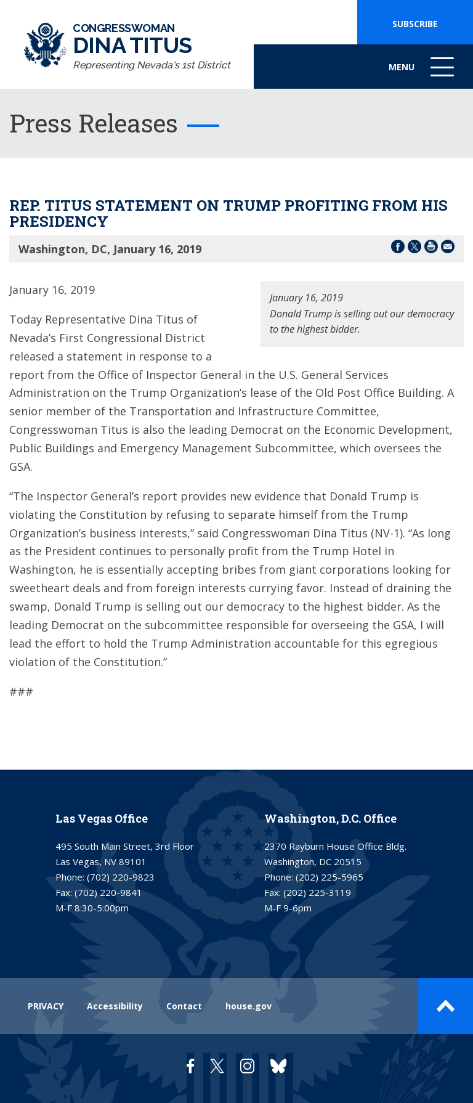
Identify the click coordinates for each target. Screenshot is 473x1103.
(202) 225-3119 (317, 892)
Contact (184, 1006)
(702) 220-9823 (121, 877)
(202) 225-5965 (329, 877)
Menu (422, 73)
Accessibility (115, 1006)
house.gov (248, 1006)
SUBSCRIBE (415, 24)
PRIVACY (45, 1006)
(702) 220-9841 (108, 892)
